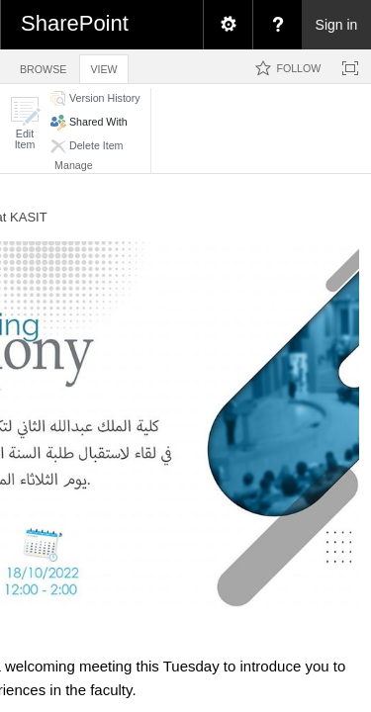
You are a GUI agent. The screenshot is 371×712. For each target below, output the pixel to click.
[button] (25, 123)
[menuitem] (227, 24)
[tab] (43, 65)
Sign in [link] (337, 25)
